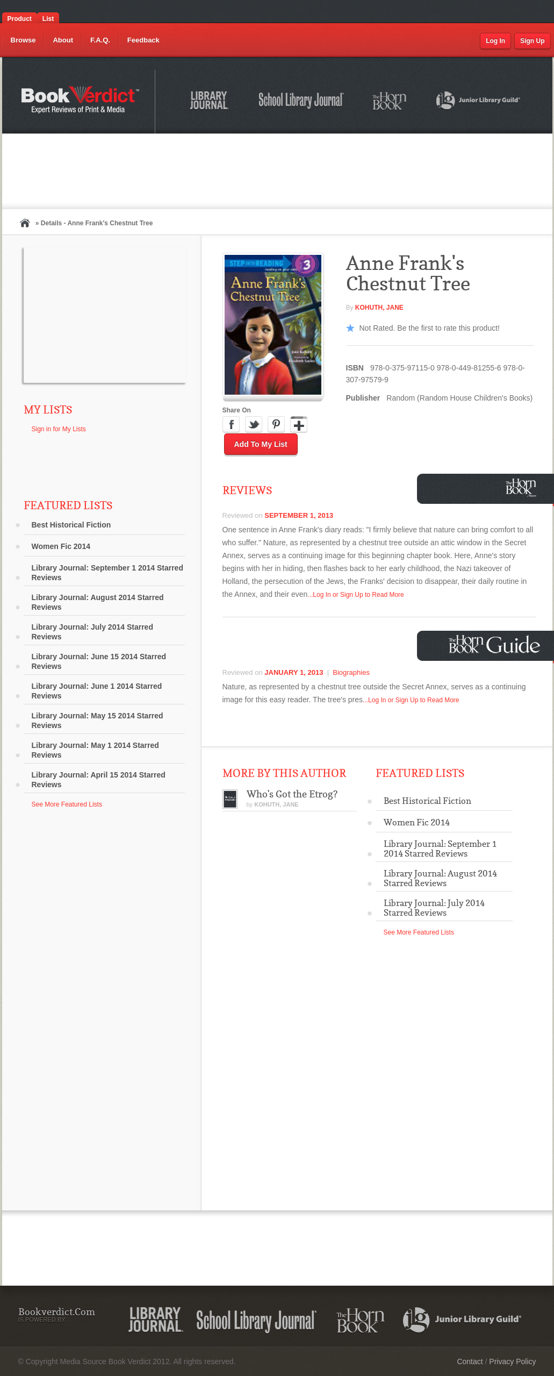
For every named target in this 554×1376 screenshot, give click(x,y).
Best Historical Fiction (71, 525)
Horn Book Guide (496, 644)
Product (20, 19)
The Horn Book (390, 101)
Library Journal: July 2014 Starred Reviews (92, 632)
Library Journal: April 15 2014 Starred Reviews (99, 780)
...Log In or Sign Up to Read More (355, 594)
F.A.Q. (100, 40)
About (63, 40)
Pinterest (276, 424)
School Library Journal (302, 102)
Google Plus (298, 424)
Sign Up (532, 41)
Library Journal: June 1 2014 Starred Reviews (97, 691)
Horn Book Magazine (524, 487)
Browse (23, 40)
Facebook (231, 424)
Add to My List (260, 444)
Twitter (253, 424)
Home (24, 222)
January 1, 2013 (293, 672)
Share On (236, 410)
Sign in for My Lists (59, 429)
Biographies (351, 672)
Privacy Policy (512, 1361)
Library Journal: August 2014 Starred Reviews (98, 602)
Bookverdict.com (81, 101)
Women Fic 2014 (61, 546)
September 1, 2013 (298, 515)
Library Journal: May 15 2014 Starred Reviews (97, 720)
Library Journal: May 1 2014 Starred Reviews (95, 750)
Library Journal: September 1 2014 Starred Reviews (107, 573)
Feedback (143, 40)
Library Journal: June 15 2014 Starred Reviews (99, 661)
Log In (495, 41)
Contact (470, 1361)
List (48, 19)
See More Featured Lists (67, 804)
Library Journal (211, 102)
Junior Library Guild (479, 102)
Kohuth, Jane (379, 307)
